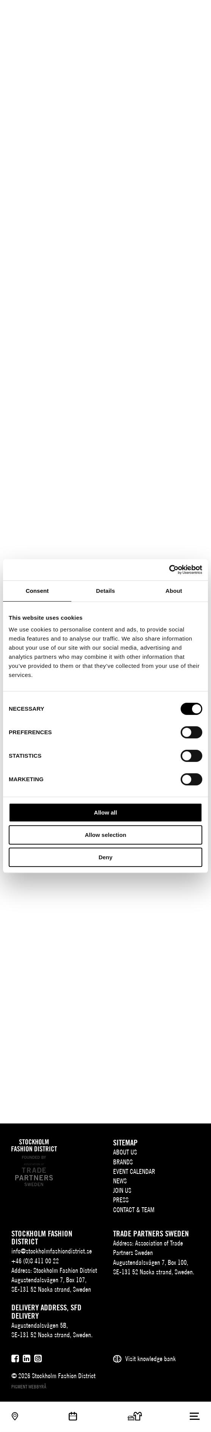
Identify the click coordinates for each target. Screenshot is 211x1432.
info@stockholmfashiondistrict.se (51, 1251)
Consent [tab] (37, 591)
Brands (123, 1162)
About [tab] (173, 591)
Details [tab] (105, 591)
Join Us (122, 1190)
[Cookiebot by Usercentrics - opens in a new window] (169, 570)
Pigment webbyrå (28, 1387)
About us (125, 1152)
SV (154, 13)
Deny (106, 857)
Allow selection (105, 835)
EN (165, 13)
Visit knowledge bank (150, 1359)
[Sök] (179, 12)
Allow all (105, 812)
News (120, 1181)
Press (121, 1200)
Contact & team (133, 1210)
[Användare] (195, 12)
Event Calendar (134, 1171)
